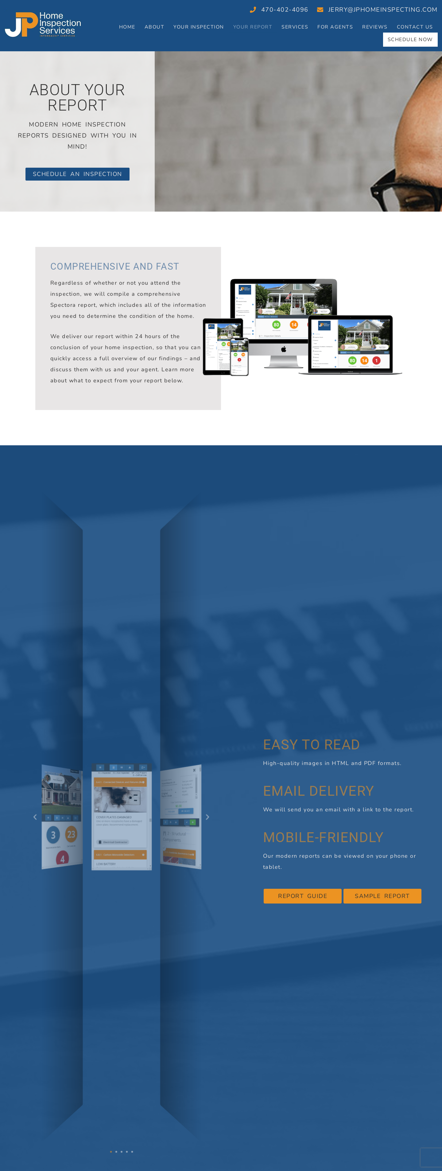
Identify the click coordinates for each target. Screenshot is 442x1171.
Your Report (253, 27)
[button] (39, 814)
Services (294, 27)
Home (127, 27)
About (155, 27)
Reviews (375, 27)
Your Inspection (198, 27)
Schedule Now (409, 38)
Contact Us (415, 27)
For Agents (335, 27)
